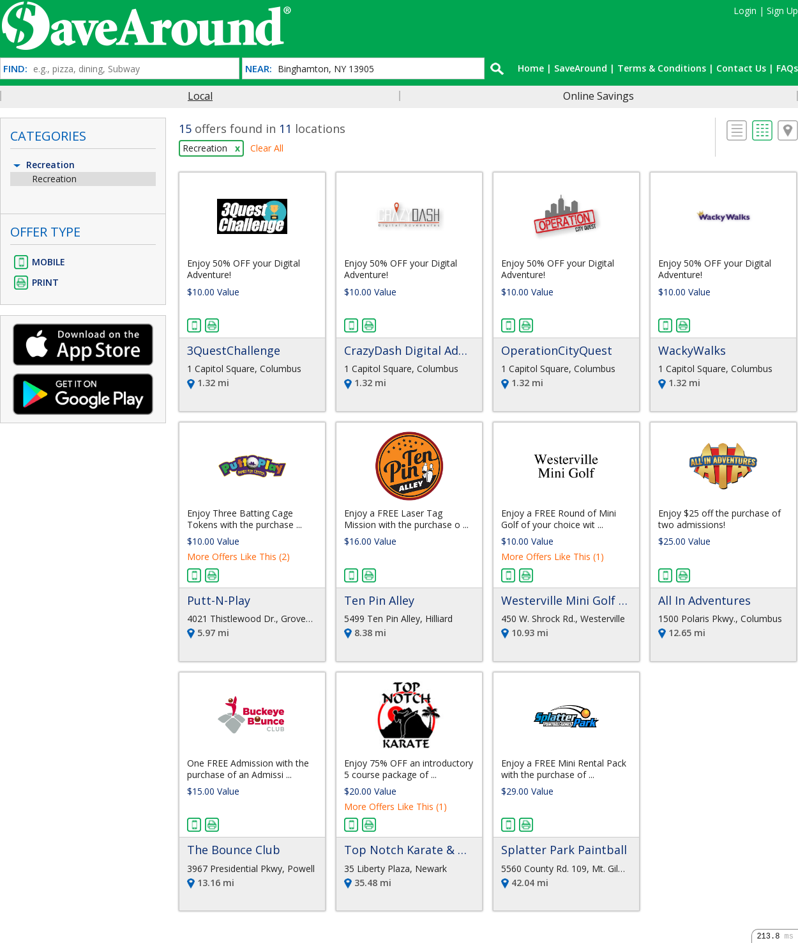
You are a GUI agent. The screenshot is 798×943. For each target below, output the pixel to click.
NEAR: (258, 69)
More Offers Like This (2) (238, 556)
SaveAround (580, 68)
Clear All (266, 148)
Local (200, 96)
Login (745, 10)
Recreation (43, 165)
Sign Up (782, 10)
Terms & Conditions (661, 68)
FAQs (787, 68)
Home (531, 68)
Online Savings (598, 96)
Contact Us (741, 68)
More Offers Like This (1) (552, 556)
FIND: (15, 69)
